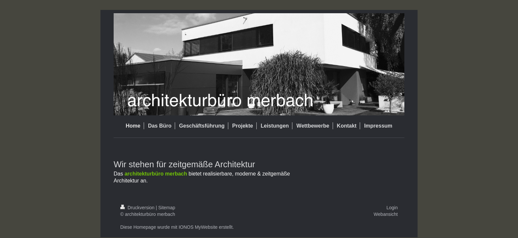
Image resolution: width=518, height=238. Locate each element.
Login (392, 207)
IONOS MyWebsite (198, 227)
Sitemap (166, 207)
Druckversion (138, 207)
